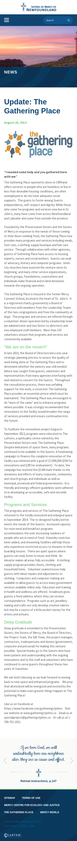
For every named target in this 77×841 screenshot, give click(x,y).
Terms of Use (10, 823)
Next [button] (72, 756)
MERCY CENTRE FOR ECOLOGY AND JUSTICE (32, 802)
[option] (38, 761)
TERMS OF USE (31, 795)
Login (32, 823)
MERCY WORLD (49, 809)
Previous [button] (5, 756)
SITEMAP (9, 795)
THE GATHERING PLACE (18, 809)
